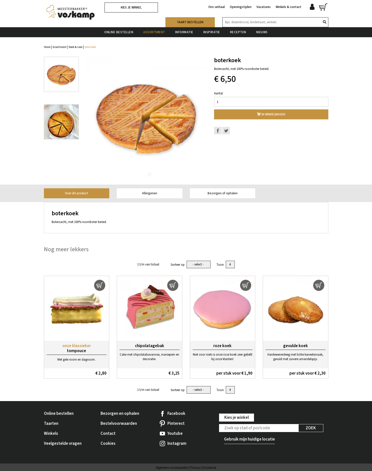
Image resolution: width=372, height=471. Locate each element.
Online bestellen (118, 32)
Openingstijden (240, 7)
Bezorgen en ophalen (120, 413)
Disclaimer (209, 468)
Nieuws (262, 32)
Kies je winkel (131, 7)
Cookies (108, 443)
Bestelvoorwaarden (119, 423)
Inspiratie (211, 32)
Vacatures (263, 7)
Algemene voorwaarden (172, 468)
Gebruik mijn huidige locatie (249, 439)
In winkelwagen (271, 114)
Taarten (51, 423)
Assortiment (154, 32)
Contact (108, 433)
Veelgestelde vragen (63, 443)
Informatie (184, 32)
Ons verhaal (216, 7)
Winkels (51, 433)
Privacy (195, 468)
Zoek (311, 428)
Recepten (238, 32)
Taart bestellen (190, 22)
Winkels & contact (288, 7)
